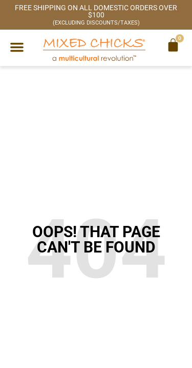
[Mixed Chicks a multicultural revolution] (94, 49)
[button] (17, 47)
